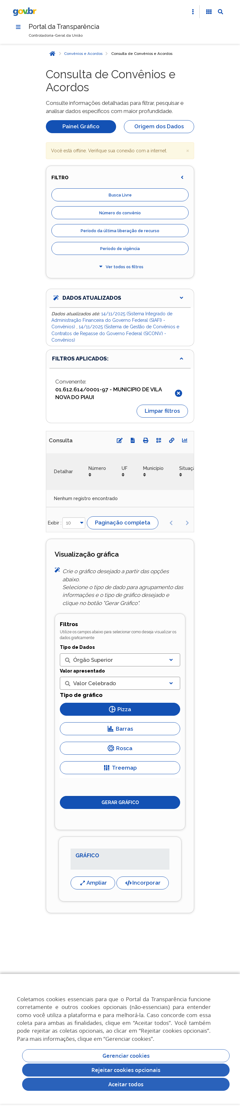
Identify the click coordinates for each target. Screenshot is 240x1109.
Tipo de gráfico (81, 695)
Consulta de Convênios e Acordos (141, 53)
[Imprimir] (145, 440)
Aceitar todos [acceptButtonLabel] (125, 1084)
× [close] (187, 150)
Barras (120, 728)
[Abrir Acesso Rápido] (193, 11)
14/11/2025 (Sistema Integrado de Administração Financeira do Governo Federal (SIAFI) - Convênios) (111, 320)
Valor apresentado (82, 671)
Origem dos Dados (159, 126)
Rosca (120, 748)
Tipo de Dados (77, 647)
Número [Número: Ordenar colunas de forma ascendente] (97, 468)
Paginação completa (122, 522)
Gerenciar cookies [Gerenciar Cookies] (126, 1055)
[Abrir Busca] (220, 11)
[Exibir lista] (171, 660)
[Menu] (18, 27)
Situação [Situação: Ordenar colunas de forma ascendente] (188, 468)
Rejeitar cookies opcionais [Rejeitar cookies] (125, 1070)
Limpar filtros (162, 411)
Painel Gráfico (81, 126)
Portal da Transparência (64, 27)
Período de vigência (120, 248)
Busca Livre (120, 195)
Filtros (69, 624)
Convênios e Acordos (83, 53)
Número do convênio (120, 212)
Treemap (120, 767)
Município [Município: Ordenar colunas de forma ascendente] (153, 468)
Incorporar (143, 883)
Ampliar (93, 883)
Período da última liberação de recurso (120, 230)
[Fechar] (178, 393)
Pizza (120, 709)
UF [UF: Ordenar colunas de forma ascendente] (124, 468)
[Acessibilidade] (209, 11)
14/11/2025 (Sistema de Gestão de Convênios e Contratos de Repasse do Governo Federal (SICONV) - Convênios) (115, 333)
